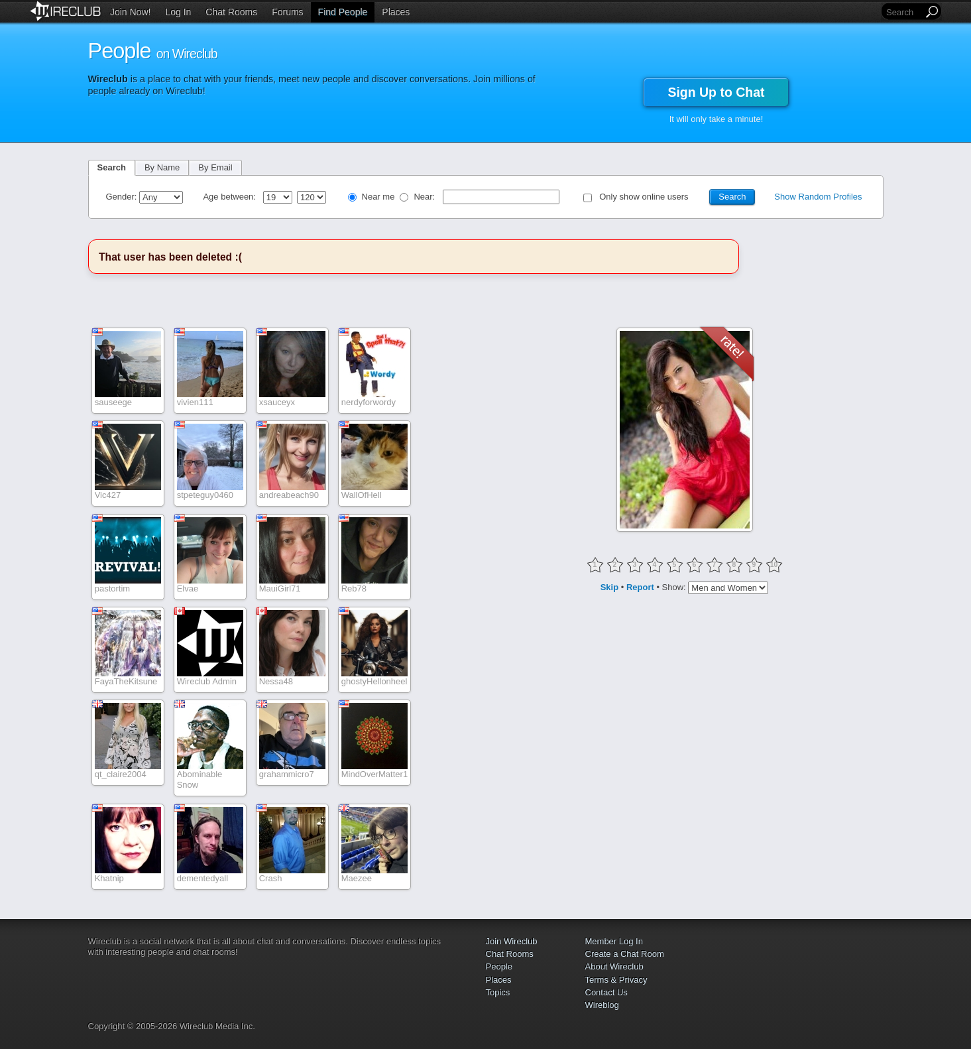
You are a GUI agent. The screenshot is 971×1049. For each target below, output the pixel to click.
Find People (343, 12)
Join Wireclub (512, 941)
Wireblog (602, 1005)
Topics (498, 992)
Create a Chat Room (624, 954)
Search (111, 167)
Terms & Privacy (616, 980)
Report (640, 587)
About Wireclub (614, 966)
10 (774, 564)
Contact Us (606, 992)
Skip (609, 587)
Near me (378, 197)
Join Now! (130, 12)
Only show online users (643, 197)
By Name (162, 167)
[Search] (903, 12)
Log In (178, 12)
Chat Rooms (231, 12)
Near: (425, 197)
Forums (287, 12)
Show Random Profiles (818, 197)
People (499, 966)
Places (396, 12)
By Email (215, 167)
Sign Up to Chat (715, 92)
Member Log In (614, 941)
